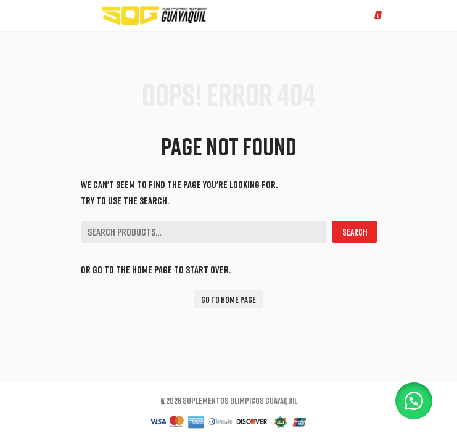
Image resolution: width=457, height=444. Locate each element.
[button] (413, 400)
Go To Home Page (228, 299)
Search (354, 231)
